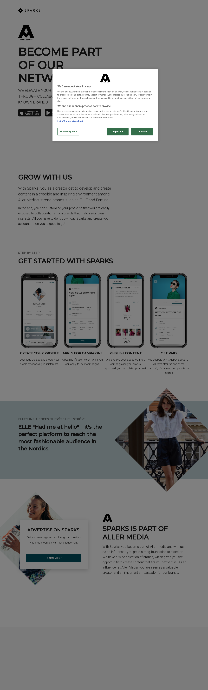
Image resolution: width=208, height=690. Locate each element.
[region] (105, 105)
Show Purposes (68, 131)
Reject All (117, 131)
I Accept (142, 131)
